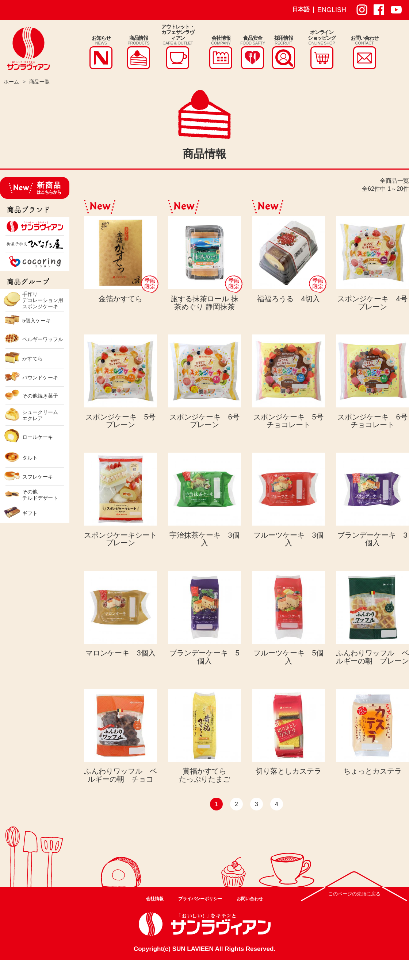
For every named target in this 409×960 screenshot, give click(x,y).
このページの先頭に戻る (354, 894)
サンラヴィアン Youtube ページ (396, 9)
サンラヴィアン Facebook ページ (379, 9)
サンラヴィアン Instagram (361, 9)
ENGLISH (331, 9)
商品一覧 (39, 82)
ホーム (11, 82)
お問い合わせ (250, 898)
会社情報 (155, 898)
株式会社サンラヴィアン (28, 48)
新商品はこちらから (34, 188)
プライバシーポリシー (200, 898)
